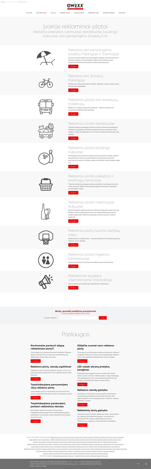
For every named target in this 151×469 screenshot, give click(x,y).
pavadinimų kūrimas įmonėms (99, 453)
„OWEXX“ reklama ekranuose (58, 439)
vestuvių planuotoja (74, 449)
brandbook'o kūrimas (84, 453)
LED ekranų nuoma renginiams (115, 437)
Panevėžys (104, 456)
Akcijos (53, 13)
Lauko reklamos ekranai (38, 446)
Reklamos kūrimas (108, 13)
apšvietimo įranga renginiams (103, 449)
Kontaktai (122, 13)
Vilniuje (47, 446)
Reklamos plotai (41, 13)
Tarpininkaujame (93, 13)
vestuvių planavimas (62, 449)
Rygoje (95, 446)
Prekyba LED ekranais (104, 446)
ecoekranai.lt (45, 439)
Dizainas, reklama (48, 453)
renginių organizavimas (48, 449)
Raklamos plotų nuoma (57, 437)
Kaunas (88, 456)
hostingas (112, 451)
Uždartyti (146, 464)
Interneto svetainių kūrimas (44, 451)
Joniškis (90, 446)
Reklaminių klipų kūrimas (45, 444)
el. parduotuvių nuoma (79, 451)
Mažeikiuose (80, 446)
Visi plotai (29, 13)
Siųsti (102, 318)
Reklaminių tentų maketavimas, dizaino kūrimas (67, 444)
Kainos (115, 442)
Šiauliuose (64, 446)
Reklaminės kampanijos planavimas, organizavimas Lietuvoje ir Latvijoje (102, 444)
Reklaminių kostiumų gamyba (32, 449)
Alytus (86, 446)
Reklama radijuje (108, 442)
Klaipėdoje (57, 446)
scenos (92, 449)
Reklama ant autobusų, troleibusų (43, 442)
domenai (100, 451)
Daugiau (73, 66)
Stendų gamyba (79, 13)
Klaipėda (93, 456)
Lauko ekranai (79, 437)
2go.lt (39, 439)
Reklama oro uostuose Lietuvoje (78, 442)
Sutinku (138, 464)
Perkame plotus (65, 13)
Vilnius (83, 456)
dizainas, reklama (92, 451)
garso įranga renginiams (120, 449)
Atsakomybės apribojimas (60, 456)
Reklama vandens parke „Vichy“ (112, 439)
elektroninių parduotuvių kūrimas (62, 451)
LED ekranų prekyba (99, 437)
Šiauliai (99, 456)
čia (45, 466)
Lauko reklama (33, 439)
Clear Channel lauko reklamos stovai (78, 439)
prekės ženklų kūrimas (70, 453)
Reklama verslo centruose (61, 442)
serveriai (105, 451)
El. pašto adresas (50, 318)
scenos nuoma (85, 449)
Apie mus (71, 456)
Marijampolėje (72, 446)
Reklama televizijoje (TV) (95, 442)
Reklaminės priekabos (95, 439)
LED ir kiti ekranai (69, 437)
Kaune (52, 446)
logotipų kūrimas (58, 453)
